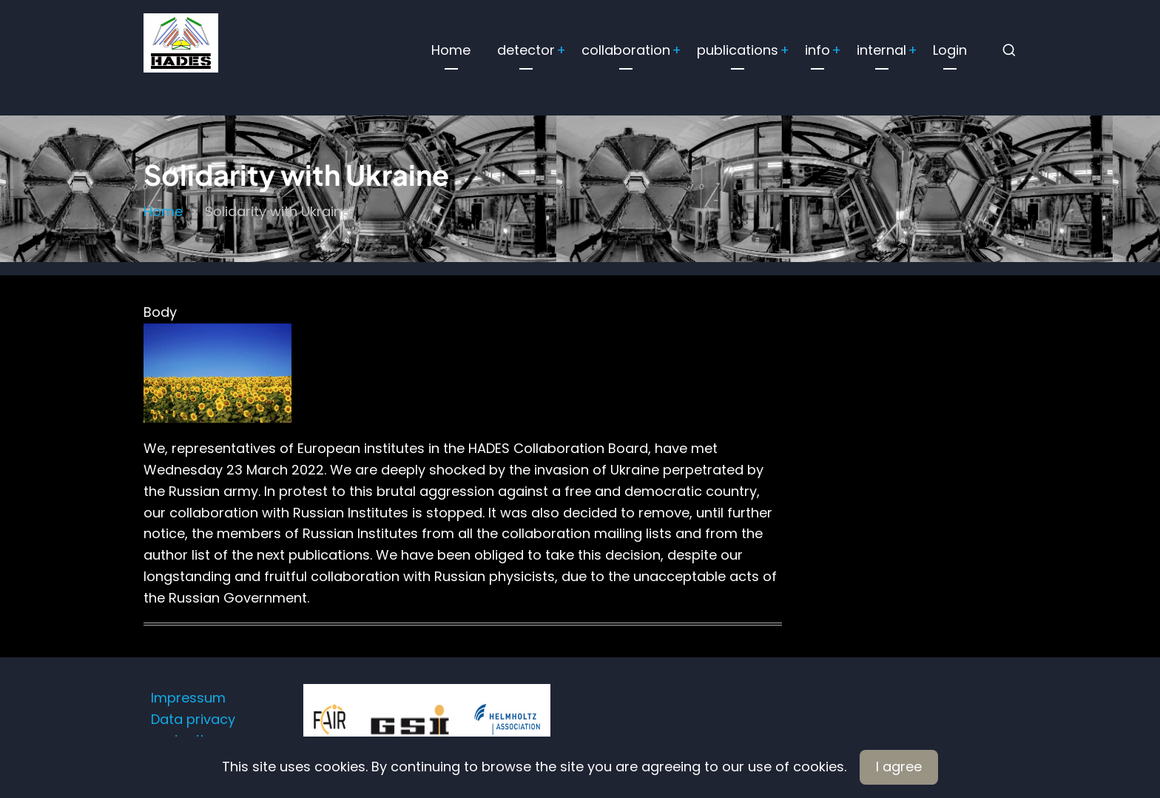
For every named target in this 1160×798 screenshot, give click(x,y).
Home (451, 50)
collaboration (625, 50)
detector (526, 50)
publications (737, 50)
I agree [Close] (899, 766)
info (817, 50)
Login (950, 50)
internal (881, 50)
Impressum (188, 697)
